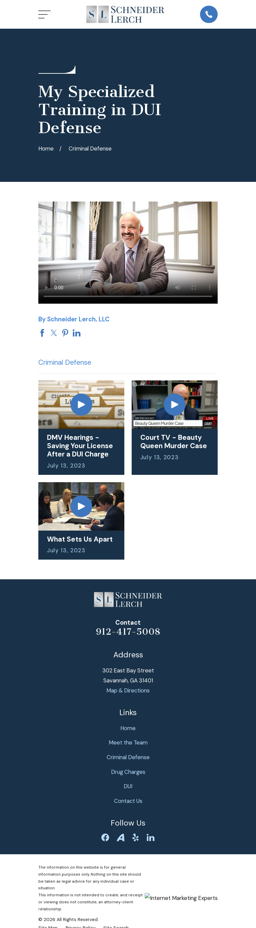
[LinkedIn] (150, 837)
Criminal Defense (128, 757)
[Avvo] (120, 837)
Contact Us (128, 801)
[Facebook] (105, 837)
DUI (128, 786)
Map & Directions (128, 690)
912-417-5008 (128, 631)
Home (128, 728)
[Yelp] (135, 837)
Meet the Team (128, 742)
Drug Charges (128, 772)
